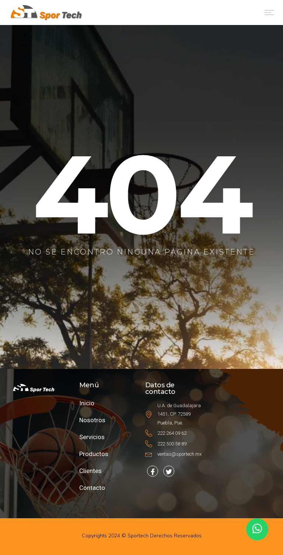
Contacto (92, 487)
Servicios (92, 437)
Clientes (90, 470)
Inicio (86, 403)
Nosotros (92, 420)
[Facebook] (152, 471)
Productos (93, 454)
